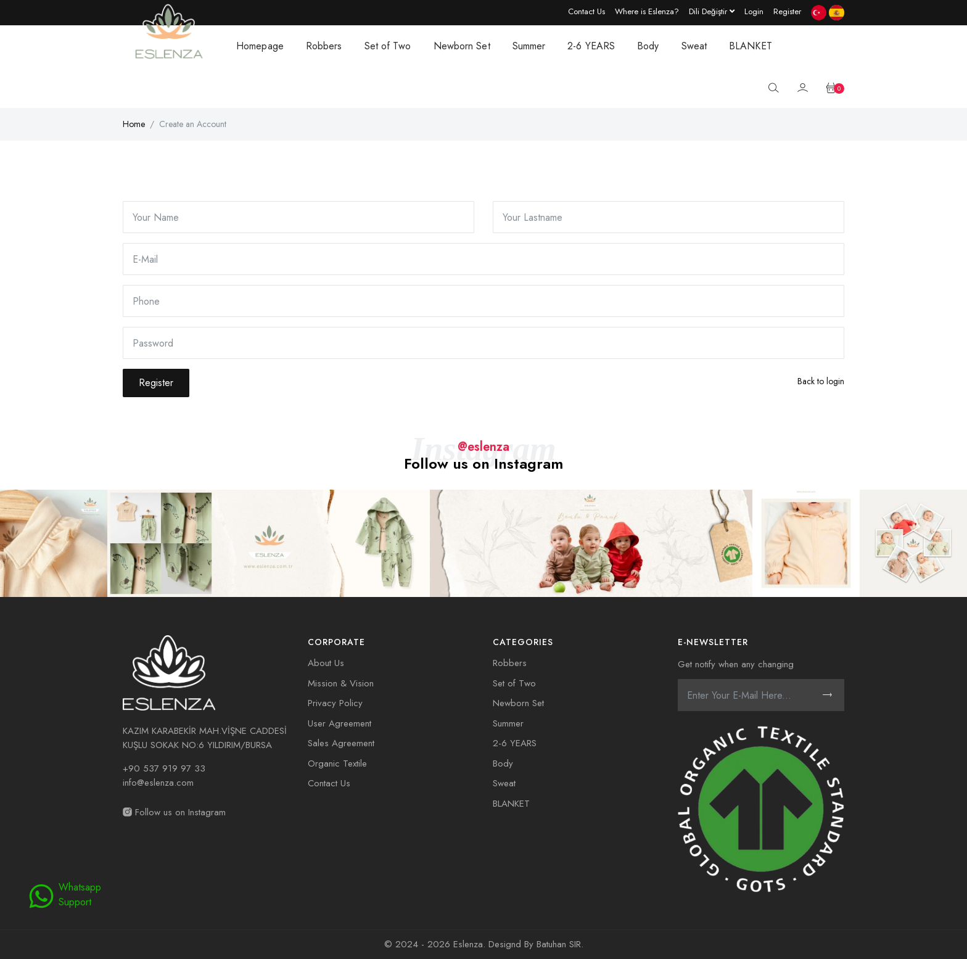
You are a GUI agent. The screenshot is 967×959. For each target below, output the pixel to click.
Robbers (324, 46)
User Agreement (339, 723)
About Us (326, 663)
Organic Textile (337, 763)
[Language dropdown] (712, 11)
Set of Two (387, 46)
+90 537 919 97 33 (164, 768)
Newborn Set (462, 46)
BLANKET (750, 46)
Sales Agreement (341, 743)
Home (134, 124)
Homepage (260, 46)
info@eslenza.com (158, 782)
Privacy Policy (335, 703)
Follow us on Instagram (174, 812)
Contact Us (329, 783)
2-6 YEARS (591, 46)
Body (648, 46)
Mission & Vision (341, 683)
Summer (529, 46)
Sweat (694, 46)
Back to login (820, 381)
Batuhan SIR (559, 944)
